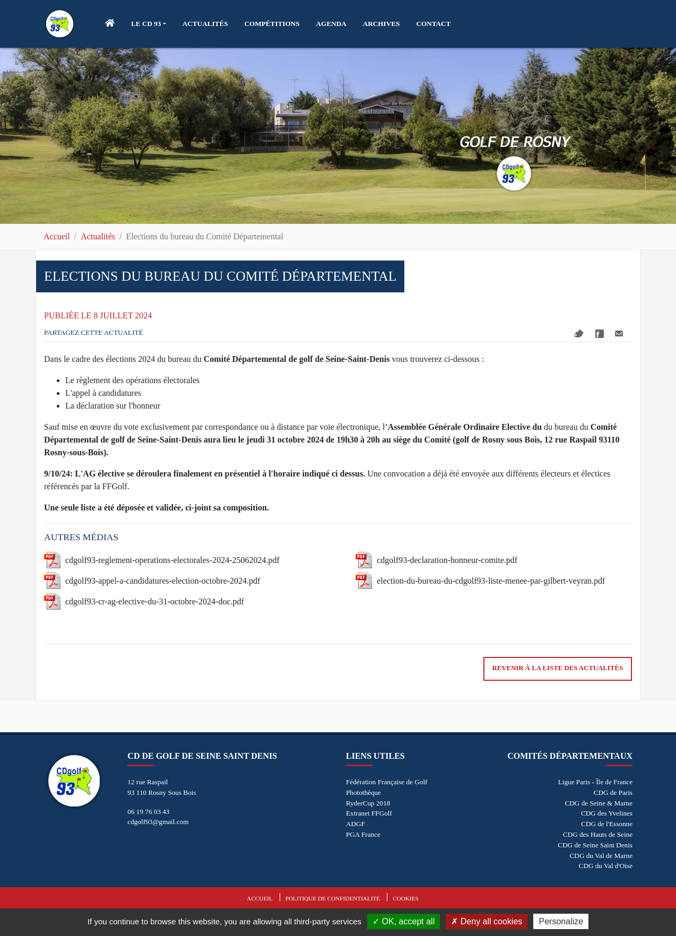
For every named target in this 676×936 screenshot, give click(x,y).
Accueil (57, 236)
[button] (148, 23)
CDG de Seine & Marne (598, 803)
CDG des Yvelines (606, 813)
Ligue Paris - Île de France (595, 782)
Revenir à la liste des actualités (557, 668)
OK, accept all (403, 921)
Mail (619, 333)
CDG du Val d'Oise (605, 866)
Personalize (561, 921)
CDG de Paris (613, 792)
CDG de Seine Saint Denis (595, 845)
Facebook (599, 334)
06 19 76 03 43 (148, 812)
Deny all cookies (486, 921)
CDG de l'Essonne (606, 824)
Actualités (98, 236)
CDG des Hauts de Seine (597, 834)
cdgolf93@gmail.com (157, 822)
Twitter (579, 333)
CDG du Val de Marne (601, 856)
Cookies (405, 898)
